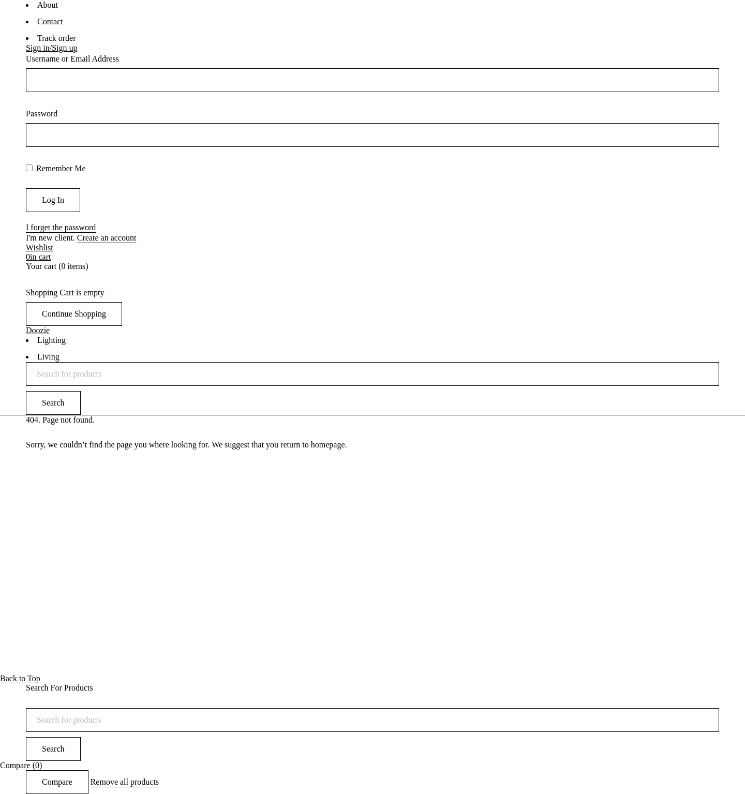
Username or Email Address (72, 58)
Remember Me (56, 168)
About (47, 5)
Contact (50, 21)
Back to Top (20, 678)
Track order (56, 38)
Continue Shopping (74, 313)
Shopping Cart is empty (65, 292)
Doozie (38, 330)
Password (41, 113)
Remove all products (125, 781)
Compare (57, 781)
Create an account (107, 237)
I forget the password (61, 227)
